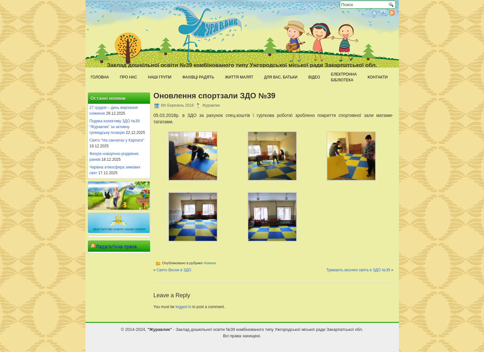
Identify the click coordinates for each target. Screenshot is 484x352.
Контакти (378, 77)
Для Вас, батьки (281, 77)
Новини (209, 263)
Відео (314, 77)
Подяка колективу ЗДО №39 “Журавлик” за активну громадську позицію (115, 127)
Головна (100, 77)
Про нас (128, 77)
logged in (183, 307)
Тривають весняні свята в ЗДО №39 (358, 270)
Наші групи (159, 77)
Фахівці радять (198, 77)
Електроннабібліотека (344, 77)
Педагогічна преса (116, 246)
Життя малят (239, 77)
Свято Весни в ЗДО (174, 270)
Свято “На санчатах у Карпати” (117, 140)
